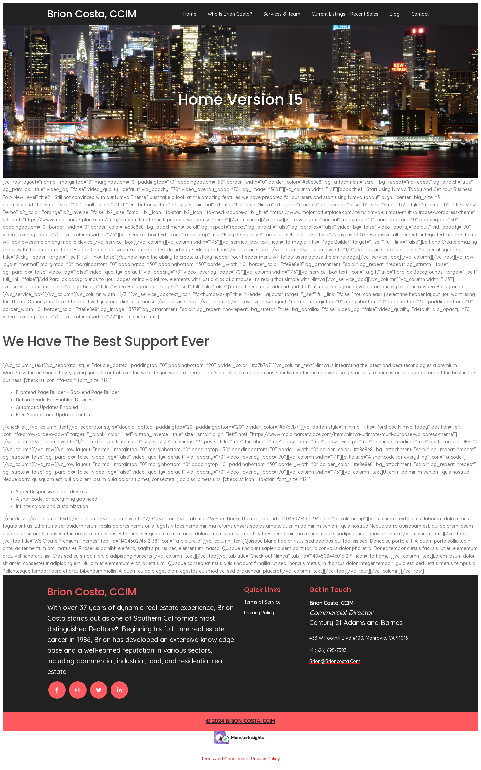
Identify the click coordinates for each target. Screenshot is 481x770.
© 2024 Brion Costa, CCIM (240, 721)
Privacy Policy (265, 758)
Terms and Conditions (224, 758)
